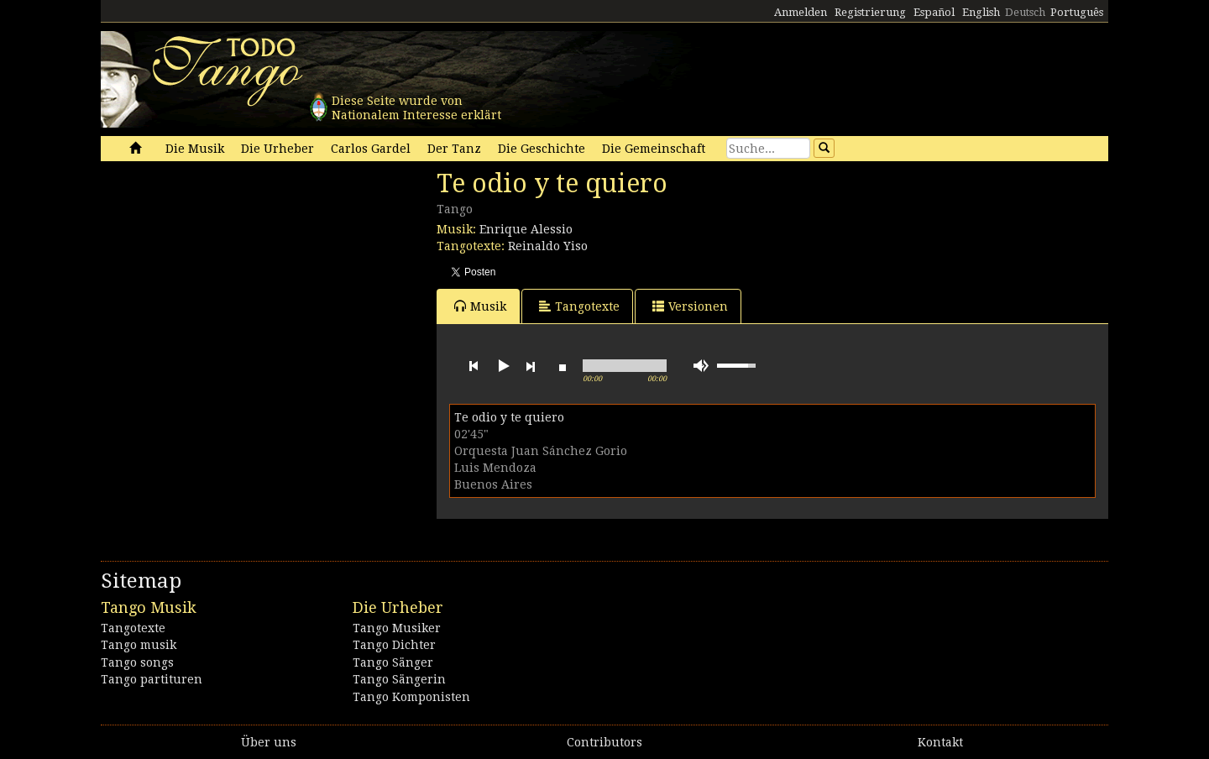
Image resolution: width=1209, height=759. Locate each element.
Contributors (604, 742)
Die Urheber (277, 148)
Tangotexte (579, 306)
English (981, 12)
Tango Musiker (397, 628)
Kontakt (940, 742)
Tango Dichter (394, 645)
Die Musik (194, 148)
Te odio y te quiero (509, 417)
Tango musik (138, 645)
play (502, 366)
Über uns (268, 742)
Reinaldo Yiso (548, 246)
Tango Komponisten (411, 697)
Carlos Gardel (371, 148)
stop (562, 366)
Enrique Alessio (526, 229)
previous (473, 366)
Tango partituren (151, 679)
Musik (480, 306)
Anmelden (800, 12)
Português (1076, 12)
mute (701, 365)
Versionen (690, 306)
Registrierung (870, 12)
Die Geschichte (541, 148)
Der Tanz (454, 148)
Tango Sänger (393, 662)
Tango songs (137, 662)
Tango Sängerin (399, 679)
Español (934, 12)
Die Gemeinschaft (653, 148)
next (530, 366)
